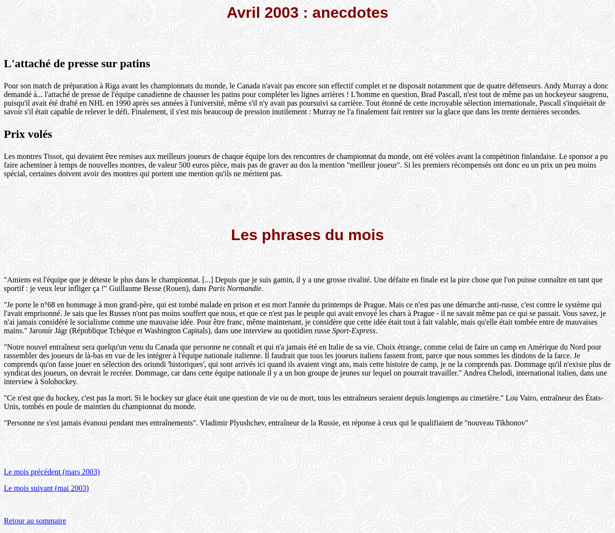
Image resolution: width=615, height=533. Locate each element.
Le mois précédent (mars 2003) (52, 472)
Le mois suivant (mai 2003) (46, 488)
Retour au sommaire (35, 521)
